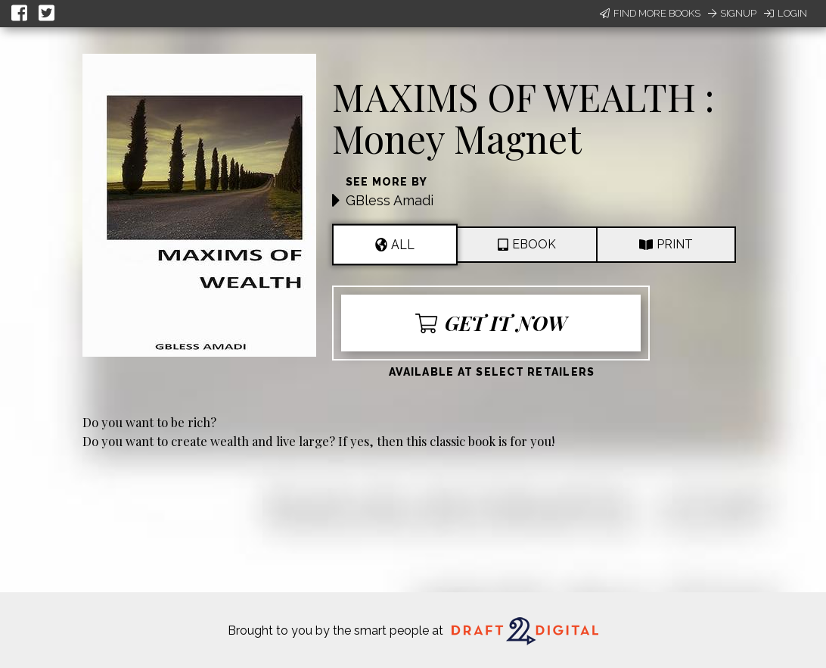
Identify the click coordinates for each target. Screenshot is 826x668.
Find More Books (650, 13)
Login (785, 13)
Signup (732, 13)
